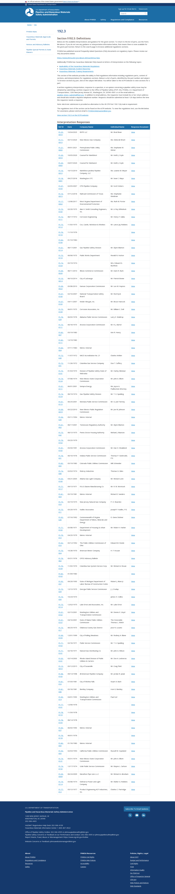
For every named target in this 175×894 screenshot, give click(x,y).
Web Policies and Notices (139, 883)
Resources (143, 19)
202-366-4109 (57, 825)
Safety (103, 19)
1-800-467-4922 (63, 828)
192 (35, 25)
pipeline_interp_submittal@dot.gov (70, 95)
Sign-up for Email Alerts (127, 9)
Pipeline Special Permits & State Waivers (38, 50)
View (133, 132)
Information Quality (137, 870)
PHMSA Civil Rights (87, 857)
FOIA (132, 867)
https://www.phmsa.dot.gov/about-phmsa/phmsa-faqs (78, 58)
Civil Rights (134, 863)
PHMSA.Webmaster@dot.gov (99, 111)
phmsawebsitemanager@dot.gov (63, 841)
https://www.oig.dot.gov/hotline (75, 837)
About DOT (134, 857)
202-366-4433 (31, 821)
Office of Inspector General (140, 876)
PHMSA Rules (31, 31)
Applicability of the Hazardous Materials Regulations (79, 66)
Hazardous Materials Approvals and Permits (38, 38)
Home (29, 25)
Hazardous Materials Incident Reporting (74, 69)
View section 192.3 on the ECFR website (72, 115)
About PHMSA (90, 19)
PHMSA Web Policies (88, 860)
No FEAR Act (135, 873)
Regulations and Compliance (122, 19)
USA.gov (133, 879)
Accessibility (84, 863)
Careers (83, 867)
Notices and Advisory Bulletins (38, 44)
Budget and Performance (139, 860)
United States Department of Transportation (42, 4)
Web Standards (135, 886)
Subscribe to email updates (136, 809)
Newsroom (143, 9)
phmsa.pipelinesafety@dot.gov (77, 832)
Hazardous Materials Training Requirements (76, 71)
